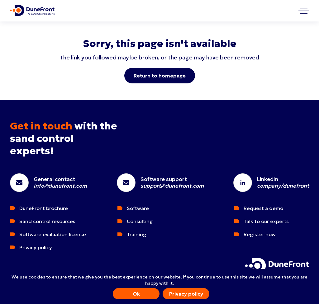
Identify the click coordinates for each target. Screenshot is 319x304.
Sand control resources (47, 221)
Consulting (140, 221)
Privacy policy (186, 294)
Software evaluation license (52, 234)
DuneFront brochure (43, 208)
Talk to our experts (266, 221)
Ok (136, 294)
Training (136, 234)
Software (138, 208)
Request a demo (263, 208)
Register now (260, 234)
